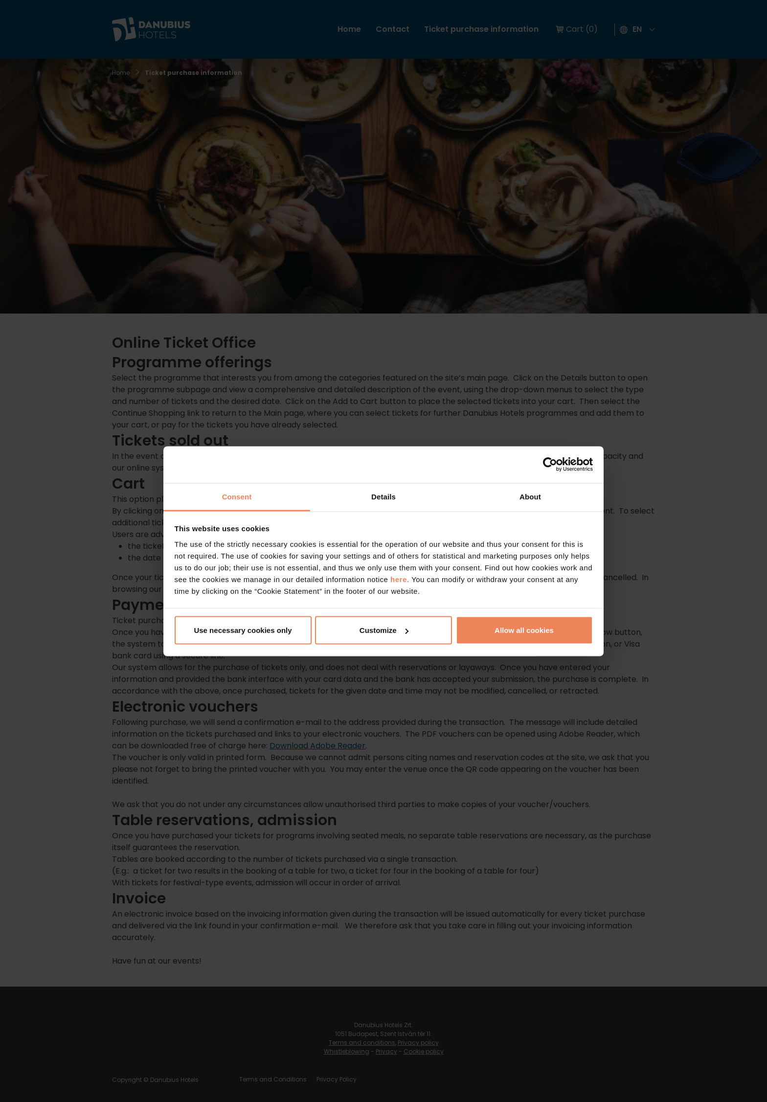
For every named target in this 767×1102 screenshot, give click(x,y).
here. (400, 579)
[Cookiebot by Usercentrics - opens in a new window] (550, 464)
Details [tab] (383, 496)
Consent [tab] (237, 496)
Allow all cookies (524, 630)
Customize (384, 630)
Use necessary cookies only (243, 630)
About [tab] (530, 496)
